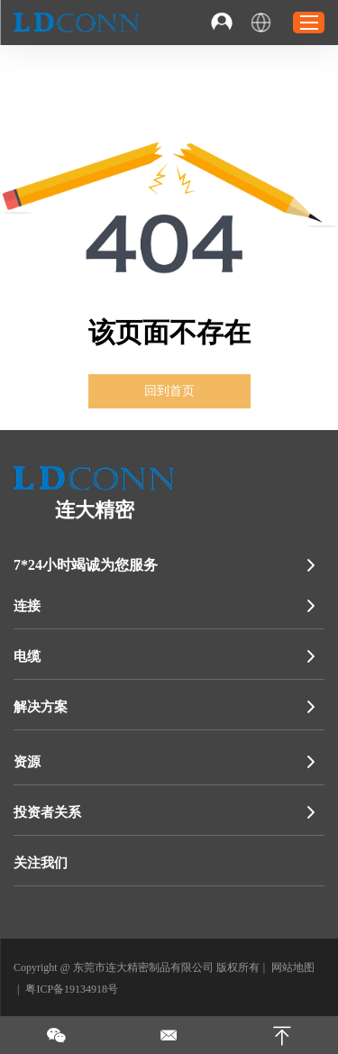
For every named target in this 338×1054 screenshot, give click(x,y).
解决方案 (41, 707)
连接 (27, 606)
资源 (27, 762)
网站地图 (293, 967)
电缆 (27, 656)
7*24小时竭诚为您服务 (86, 565)
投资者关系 (47, 812)
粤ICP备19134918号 (71, 989)
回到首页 (169, 391)
